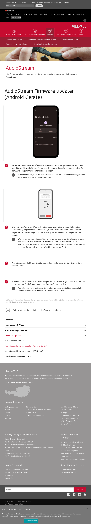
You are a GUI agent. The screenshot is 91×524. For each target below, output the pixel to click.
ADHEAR (8, 418)
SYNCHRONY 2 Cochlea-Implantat (38, 410)
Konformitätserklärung (69, 418)
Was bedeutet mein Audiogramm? (18, 453)
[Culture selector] (20, 5)
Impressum (64, 506)
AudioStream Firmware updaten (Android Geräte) (26, 346)
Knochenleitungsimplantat (17, 44)
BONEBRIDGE (31, 412)
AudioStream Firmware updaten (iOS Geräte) (24, 351)
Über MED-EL (11, 14)
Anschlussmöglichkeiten (16, 330)
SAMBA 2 (8, 415)
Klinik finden (28, 14)
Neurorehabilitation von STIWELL (17, 469)
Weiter (39, 6)
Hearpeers (9, 475)
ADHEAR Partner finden (57, 14)
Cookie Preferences (79, 506)
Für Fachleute (16, 17)
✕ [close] (89, 2)
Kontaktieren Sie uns (68, 472)
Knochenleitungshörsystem (47, 44)
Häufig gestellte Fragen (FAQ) (18, 356)
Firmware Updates (13, 335)
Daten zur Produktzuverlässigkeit (73, 459)
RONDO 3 (8, 410)
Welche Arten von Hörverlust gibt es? (19, 442)
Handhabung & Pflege (14, 325)
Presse (20, 14)
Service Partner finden (41, 14)
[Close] (87, 510)
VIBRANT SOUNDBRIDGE (35, 415)
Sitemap (35, 506)
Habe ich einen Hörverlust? (15, 439)
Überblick (9, 319)
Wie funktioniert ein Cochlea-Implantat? (20, 445)
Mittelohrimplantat (71, 39)
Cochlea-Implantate (14, 39)
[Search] (84, 20)
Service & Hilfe (66, 410)
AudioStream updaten (14, 340)
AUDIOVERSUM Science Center (16, 472)
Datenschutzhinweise (49, 506)
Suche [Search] (80, 489)
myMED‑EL (70, 14)
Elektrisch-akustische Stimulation (43, 39)
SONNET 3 (8, 412)
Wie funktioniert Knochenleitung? (17, 456)
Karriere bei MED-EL (68, 469)
